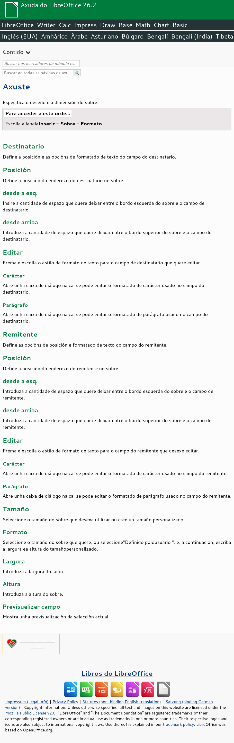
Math (143, 25)
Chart (161, 25)
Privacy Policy (65, 701)
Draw (107, 25)
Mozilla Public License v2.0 (30, 713)
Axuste (16, 86)
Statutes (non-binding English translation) (121, 701)
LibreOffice (18, 25)
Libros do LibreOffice (116, 673)
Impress (85, 25)
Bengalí (157, 36)
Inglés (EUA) (20, 36)
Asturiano (104, 36)
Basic (179, 25)
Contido (13, 52)
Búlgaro (132, 36)
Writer (46, 25)
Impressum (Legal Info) (27, 701)
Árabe (79, 36)
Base (125, 25)
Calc (65, 25)
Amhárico (54, 36)
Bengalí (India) (191, 36)
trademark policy (178, 724)
